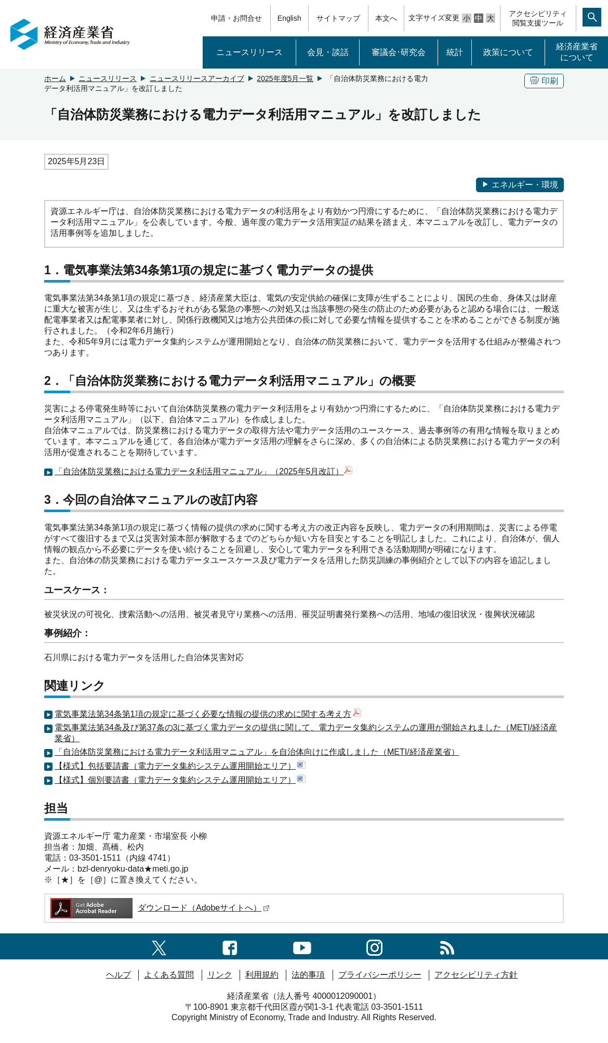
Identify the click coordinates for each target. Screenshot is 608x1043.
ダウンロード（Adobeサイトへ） (159, 907)
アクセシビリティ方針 (476, 974)
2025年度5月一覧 (285, 78)
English (289, 18)
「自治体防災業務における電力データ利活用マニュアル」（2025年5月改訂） (199, 471)
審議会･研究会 (399, 52)
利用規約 (262, 974)
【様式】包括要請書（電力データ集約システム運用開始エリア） (180, 765)
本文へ (386, 18)
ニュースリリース (249, 52)
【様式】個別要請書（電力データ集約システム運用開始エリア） (180, 779)
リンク (219, 974)
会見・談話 (328, 52)
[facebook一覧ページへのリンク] (230, 946)
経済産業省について (577, 52)
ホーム (55, 78)
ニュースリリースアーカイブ (197, 78)
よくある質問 (169, 974)
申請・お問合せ (236, 18)
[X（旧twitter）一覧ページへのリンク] (159, 946)
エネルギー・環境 (520, 184)
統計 (454, 52)
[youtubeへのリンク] (302, 946)
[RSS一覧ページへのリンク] (447, 946)
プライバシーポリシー (379, 974)
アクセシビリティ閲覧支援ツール (538, 18)
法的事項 (308, 974)
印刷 (544, 80)
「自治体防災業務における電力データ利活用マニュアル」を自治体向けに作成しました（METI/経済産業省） (257, 751)
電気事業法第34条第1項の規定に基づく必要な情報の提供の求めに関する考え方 (208, 714)
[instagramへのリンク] (374, 946)
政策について (508, 52)
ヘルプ (118, 974)
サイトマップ (338, 18)
